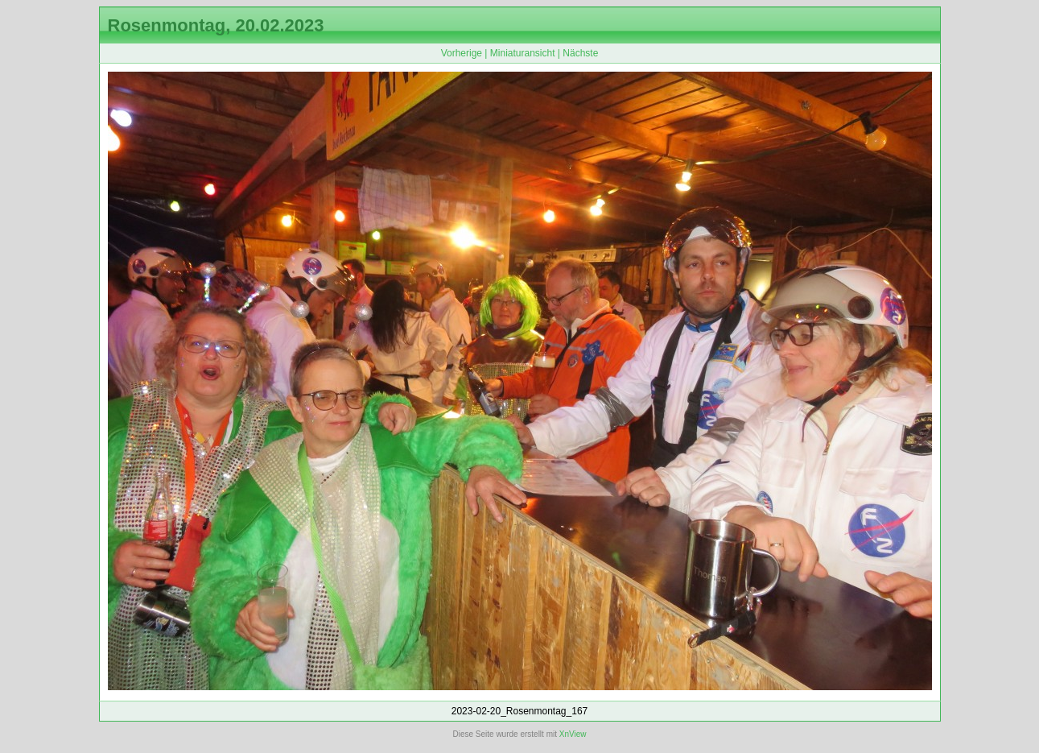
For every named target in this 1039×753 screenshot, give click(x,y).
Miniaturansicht (522, 53)
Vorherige (461, 53)
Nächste (580, 53)
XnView (573, 734)
